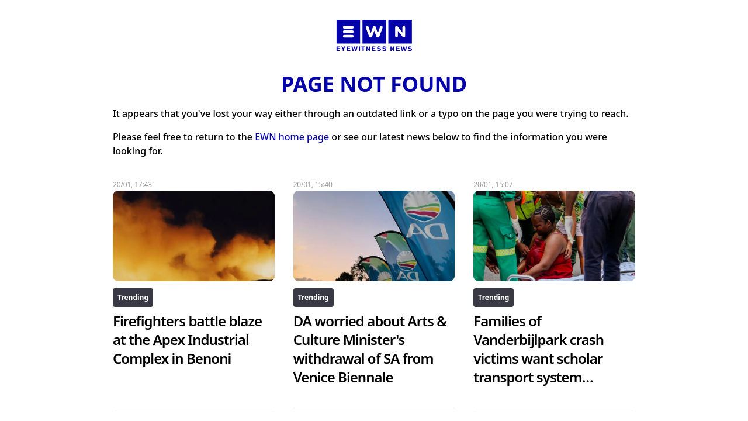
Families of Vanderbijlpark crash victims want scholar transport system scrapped (538, 358)
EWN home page (292, 136)
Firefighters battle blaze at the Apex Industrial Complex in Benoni (187, 339)
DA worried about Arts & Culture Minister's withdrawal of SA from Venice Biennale (369, 349)
